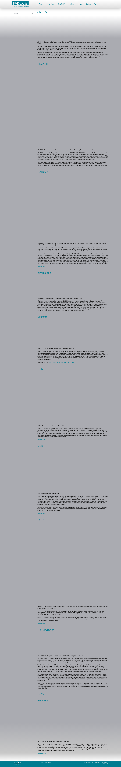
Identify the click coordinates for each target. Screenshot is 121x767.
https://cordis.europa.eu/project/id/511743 (61, 362)
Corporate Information (88, 762)
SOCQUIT (43, 519)
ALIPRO (42, 11)
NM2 (40, 446)
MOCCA (42, 317)
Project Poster (41, 753)
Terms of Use (105, 763)
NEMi (40, 368)
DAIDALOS (44, 171)
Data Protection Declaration (101, 762)
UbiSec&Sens (45, 629)
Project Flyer (41, 266)
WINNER (43, 700)
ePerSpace (44, 272)
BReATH (42, 64)
